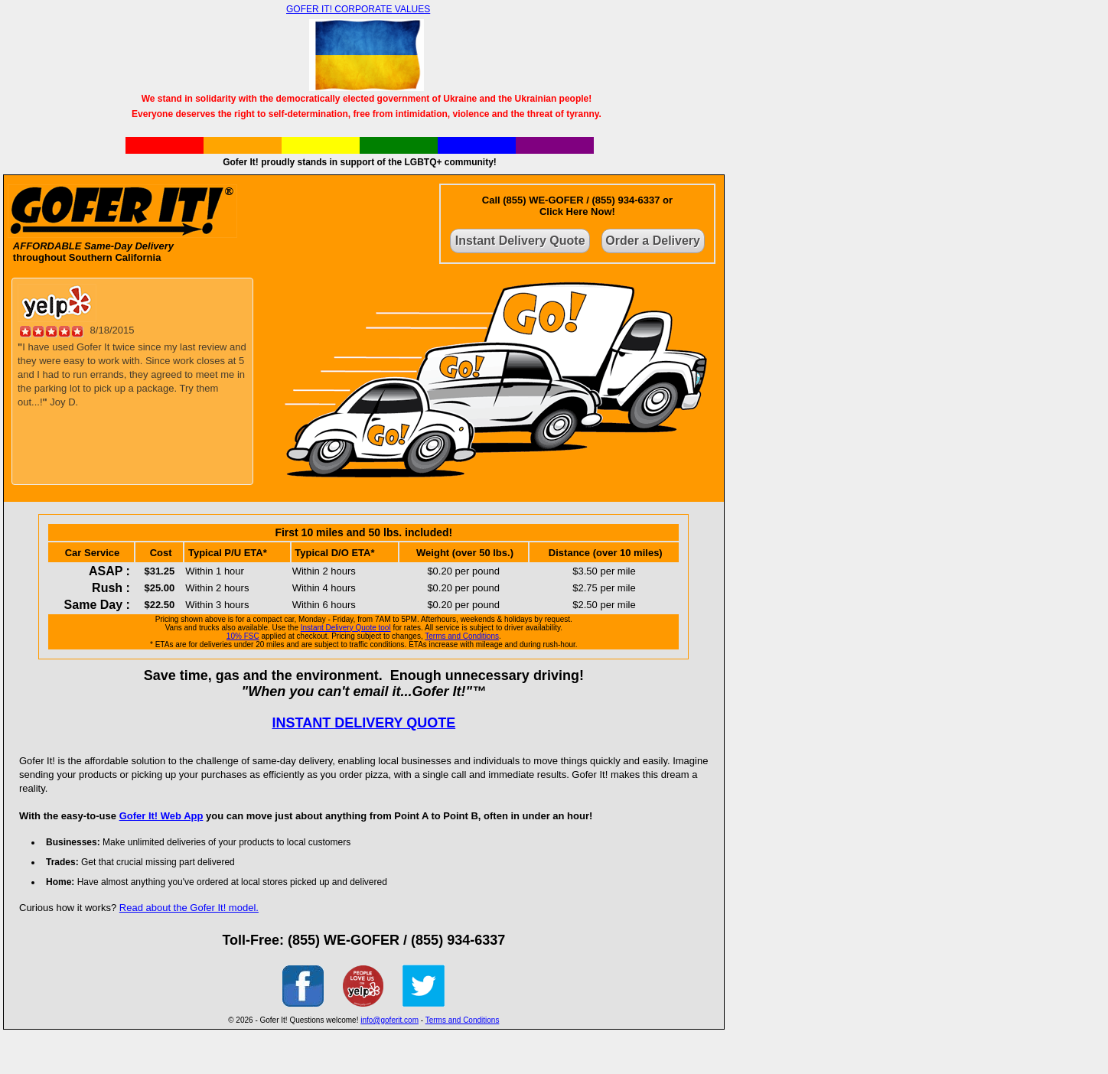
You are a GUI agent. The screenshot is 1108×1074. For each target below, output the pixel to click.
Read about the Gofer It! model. (189, 907)
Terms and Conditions (462, 636)
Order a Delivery (652, 240)
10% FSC (242, 636)
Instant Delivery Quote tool (346, 627)
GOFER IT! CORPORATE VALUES (358, 9)
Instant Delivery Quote (520, 240)
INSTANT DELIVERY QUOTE (363, 723)
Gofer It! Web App (161, 816)
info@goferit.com (389, 1020)
